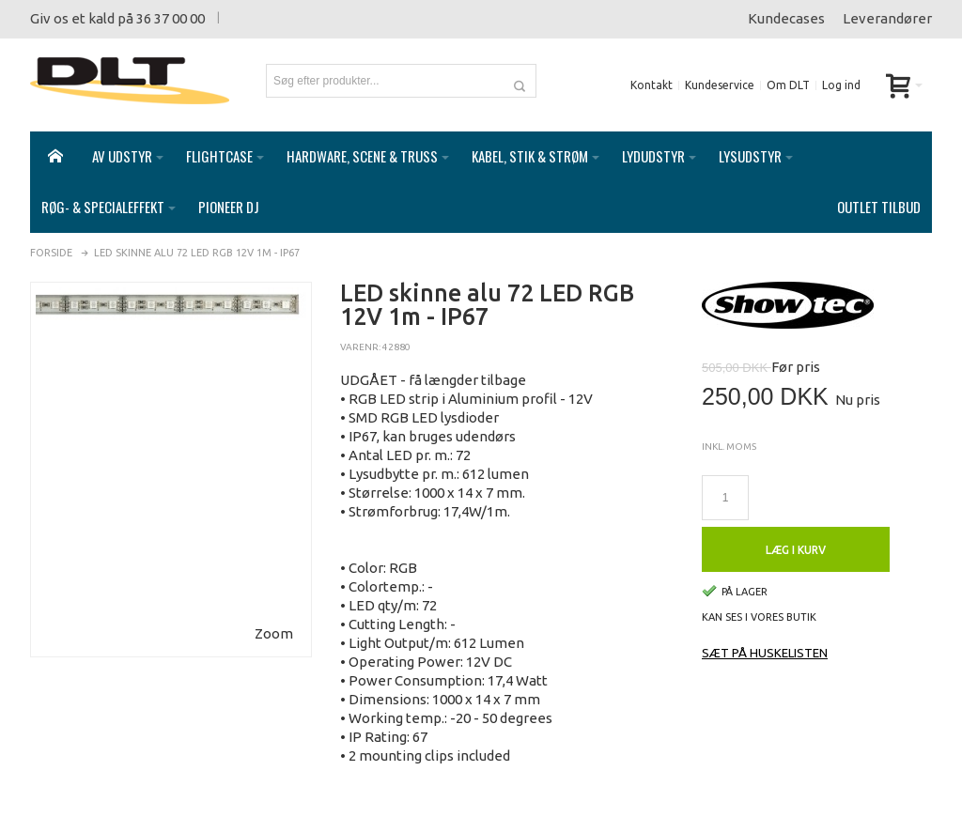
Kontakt (651, 85)
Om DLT (788, 85)
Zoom (274, 633)
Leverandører (887, 18)
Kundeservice (719, 85)
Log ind (841, 85)
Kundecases (786, 18)
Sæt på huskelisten (765, 652)
